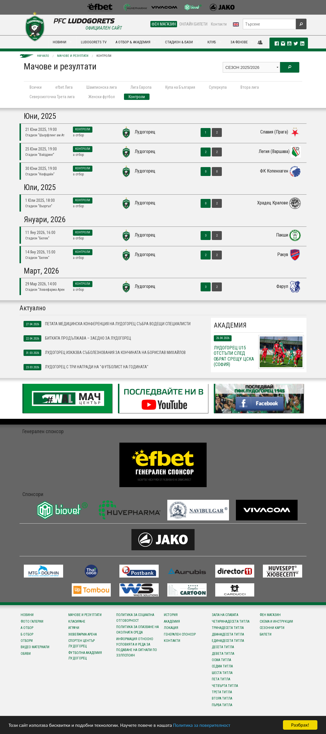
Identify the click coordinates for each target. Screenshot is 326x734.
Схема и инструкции (276, 621)
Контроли (103, 55)
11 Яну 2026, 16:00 (40, 232)
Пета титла (221, 679)
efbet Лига (64, 87)
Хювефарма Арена (82, 634)
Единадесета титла (228, 641)
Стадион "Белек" (37, 238)
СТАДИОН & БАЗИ (179, 42)
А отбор (78, 135)
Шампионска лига (101, 87)
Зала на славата (225, 615)
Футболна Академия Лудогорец (85, 655)
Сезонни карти (272, 628)
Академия (172, 621)
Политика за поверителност (201, 725)
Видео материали (35, 647)
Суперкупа (218, 87)
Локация (171, 628)
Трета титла (222, 692)
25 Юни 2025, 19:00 (41, 149)
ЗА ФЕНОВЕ (239, 42)
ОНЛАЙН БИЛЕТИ (193, 24)
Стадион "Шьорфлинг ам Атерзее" (44, 135)
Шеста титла (222, 673)
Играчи (73, 628)
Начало (43, 55)
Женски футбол (101, 96)
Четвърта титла (225, 686)
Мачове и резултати (72, 55)
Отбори (27, 641)
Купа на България (180, 87)
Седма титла (222, 666)
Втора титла (222, 698)
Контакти (219, 24)
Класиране (76, 621)
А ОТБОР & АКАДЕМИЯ (132, 42)
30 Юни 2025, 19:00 (41, 168)
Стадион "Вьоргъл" (38, 206)
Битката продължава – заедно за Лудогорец (77, 338)
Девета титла (223, 654)
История (171, 615)
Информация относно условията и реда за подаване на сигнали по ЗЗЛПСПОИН (136, 647)
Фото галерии (32, 621)
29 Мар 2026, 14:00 (41, 284)
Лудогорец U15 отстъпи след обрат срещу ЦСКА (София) (234, 356)
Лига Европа (141, 87)
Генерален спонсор (180, 634)
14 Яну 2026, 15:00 (40, 252)
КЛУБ (211, 42)
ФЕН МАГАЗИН (164, 24)
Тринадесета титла (228, 628)
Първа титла (222, 705)
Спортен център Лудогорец (81, 643)
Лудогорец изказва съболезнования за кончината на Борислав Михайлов (105, 353)
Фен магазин (270, 615)
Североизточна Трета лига (52, 96)
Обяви (26, 654)
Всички (36, 87)
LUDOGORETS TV (93, 42)
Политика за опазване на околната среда (137, 629)
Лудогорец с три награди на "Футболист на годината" (86, 367)
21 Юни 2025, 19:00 (41, 129)
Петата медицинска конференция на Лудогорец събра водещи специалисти (107, 324)
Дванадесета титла (228, 634)
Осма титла (221, 660)
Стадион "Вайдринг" (39, 155)
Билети (265, 634)
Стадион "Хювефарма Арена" (44, 290)
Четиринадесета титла (230, 621)
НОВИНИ (59, 42)
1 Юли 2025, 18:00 (40, 200)
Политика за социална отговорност (135, 617)
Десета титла (223, 647)
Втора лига (249, 87)
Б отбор (27, 634)
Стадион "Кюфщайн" (40, 174)
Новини (27, 615)
